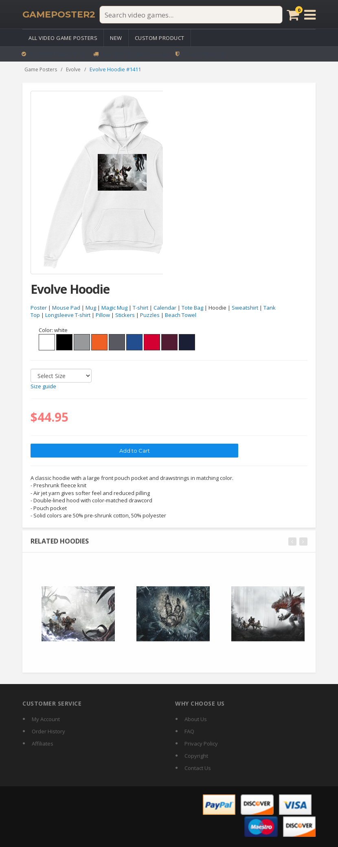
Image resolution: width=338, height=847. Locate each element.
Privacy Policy (201, 743)
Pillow (103, 315)
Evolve (73, 69)
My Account (46, 719)
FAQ (189, 731)
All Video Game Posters (63, 38)
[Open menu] (310, 15)
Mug (91, 307)
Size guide (43, 386)
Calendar (165, 307)
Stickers (125, 315)
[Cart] (293, 15)
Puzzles (150, 315)
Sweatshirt (245, 307)
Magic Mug (114, 307)
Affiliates (42, 743)
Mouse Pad (66, 307)
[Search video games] (191, 15)
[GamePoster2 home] (58, 14)
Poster (39, 307)
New (116, 38)
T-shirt (140, 307)
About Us (195, 719)
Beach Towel (180, 315)
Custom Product (159, 38)
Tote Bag (192, 307)
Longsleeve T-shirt (67, 315)
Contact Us (197, 768)
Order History (48, 731)
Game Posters (40, 69)
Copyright (196, 755)
